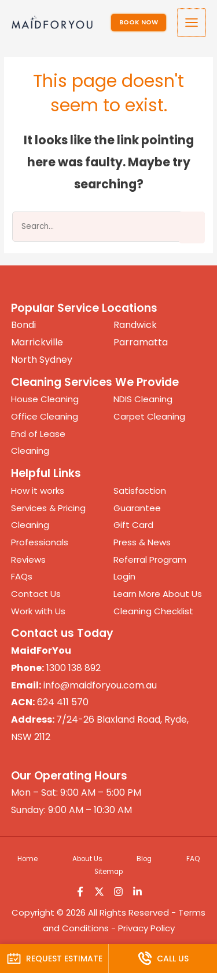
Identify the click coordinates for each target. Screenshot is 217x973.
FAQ (193, 858)
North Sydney (41, 359)
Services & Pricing (48, 508)
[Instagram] (118, 892)
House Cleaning (45, 399)
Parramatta (140, 342)
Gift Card (133, 525)
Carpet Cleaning (149, 416)
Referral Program (149, 559)
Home (27, 858)
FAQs (21, 576)
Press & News (142, 542)
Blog (144, 858)
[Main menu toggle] (192, 23)
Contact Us (36, 594)
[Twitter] (99, 892)
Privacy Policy (146, 928)
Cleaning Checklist (153, 611)
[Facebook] (80, 892)
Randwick (135, 324)
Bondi (23, 324)
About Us (87, 858)
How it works (37, 490)
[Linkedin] (137, 892)
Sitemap (108, 871)
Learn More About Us (157, 594)
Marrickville (37, 342)
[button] (139, 22)
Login (124, 576)
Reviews (28, 559)
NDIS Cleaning (142, 399)
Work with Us (38, 611)
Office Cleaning (44, 416)
